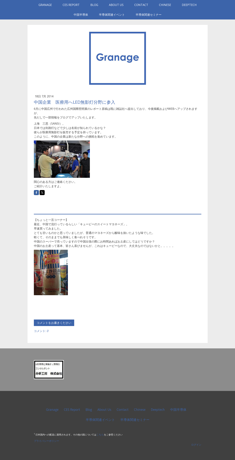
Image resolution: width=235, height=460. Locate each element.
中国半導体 (81, 15)
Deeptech (189, 5)
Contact (141, 5)
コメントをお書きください (54, 323)
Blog (94, 5)
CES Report (71, 5)
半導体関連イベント (112, 15)
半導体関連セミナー (149, 15)
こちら (100, 434)
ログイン (196, 444)
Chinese (165, 5)
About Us (116, 5)
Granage (45, 5)
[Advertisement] (76, 204)
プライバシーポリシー (46, 441)
